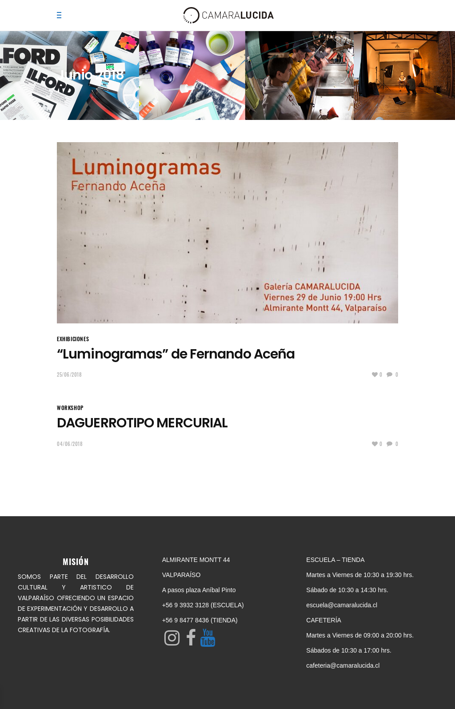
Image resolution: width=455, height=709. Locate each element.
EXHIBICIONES (73, 339)
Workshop (70, 407)
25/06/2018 (69, 374)
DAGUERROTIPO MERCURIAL (142, 423)
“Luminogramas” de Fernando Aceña (176, 354)
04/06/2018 (70, 443)
